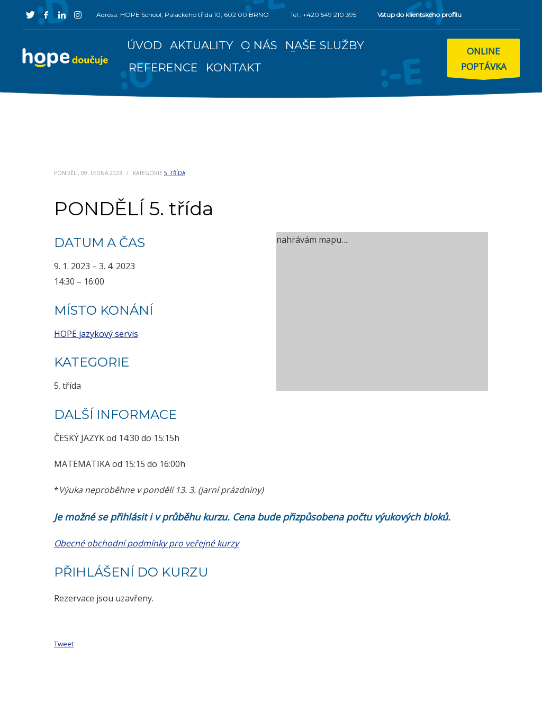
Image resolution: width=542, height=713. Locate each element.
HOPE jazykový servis (96, 334)
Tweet (64, 643)
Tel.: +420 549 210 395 (323, 15)
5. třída (174, 173)
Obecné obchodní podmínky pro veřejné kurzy (146, 543)
